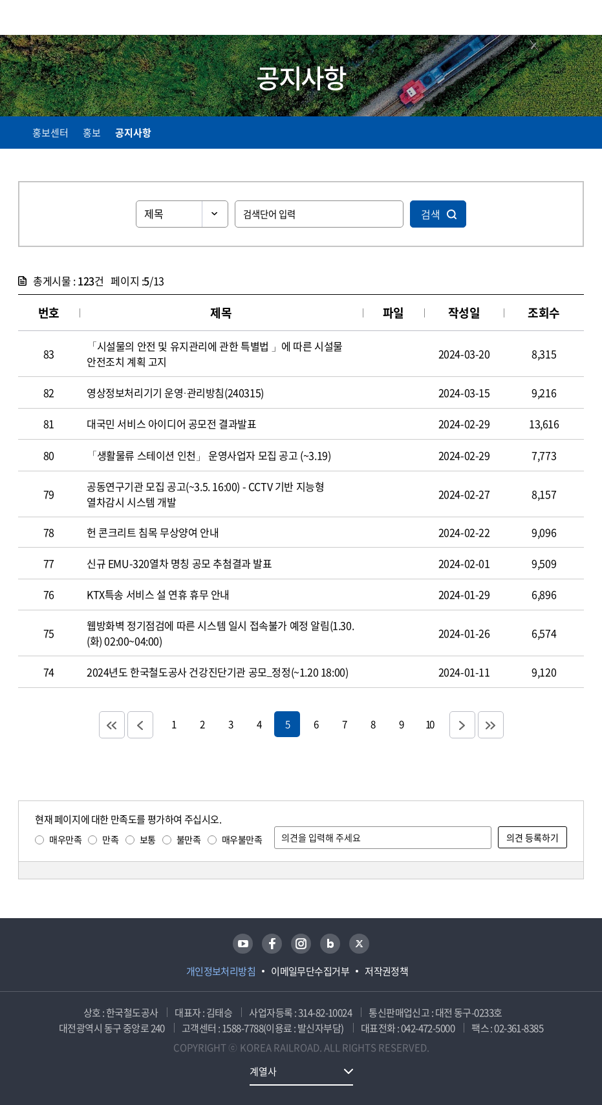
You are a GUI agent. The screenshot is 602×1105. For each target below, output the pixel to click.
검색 (430, 214)
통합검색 (551, 19)
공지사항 (133, 132)
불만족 (189, 839)
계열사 (263, 1071)
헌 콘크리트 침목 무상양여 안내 (153, 532)
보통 (148, 839)
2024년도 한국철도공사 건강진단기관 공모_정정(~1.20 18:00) (217, 672)
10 (429, 723)
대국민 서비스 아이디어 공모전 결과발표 (172, 423)
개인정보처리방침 (221, 971)
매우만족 (65, 839)
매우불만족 (242, 839)
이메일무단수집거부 (310, 971)
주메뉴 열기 (576, 19)
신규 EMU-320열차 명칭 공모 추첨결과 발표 (179, 563)
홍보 (92, 132)
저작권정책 (386, 971)
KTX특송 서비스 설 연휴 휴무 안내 (158, 594)
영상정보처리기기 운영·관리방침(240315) (175, 392)
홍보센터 (50, 132)
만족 (110, 839)
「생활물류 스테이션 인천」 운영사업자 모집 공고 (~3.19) (208, 455)
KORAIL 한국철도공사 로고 (68, 17)
